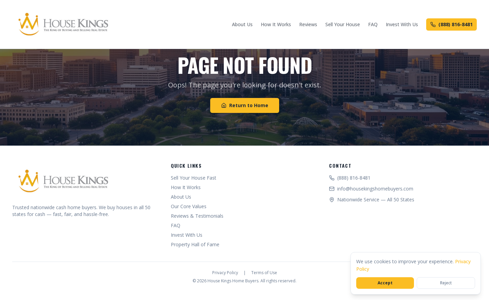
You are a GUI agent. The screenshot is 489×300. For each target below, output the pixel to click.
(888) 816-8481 (451, 24)
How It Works (276, 24)
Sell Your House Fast (193, 177)
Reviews (308, 24)
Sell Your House (342, 24)
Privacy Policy (225, 273)
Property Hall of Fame (195, 244)
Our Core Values (188, 206)
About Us (242, 24)
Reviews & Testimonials (197, 216)
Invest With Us (402, 24)
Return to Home (244, 105)
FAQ (373, 24)
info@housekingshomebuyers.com (371, 188)
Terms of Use (264, 273)
